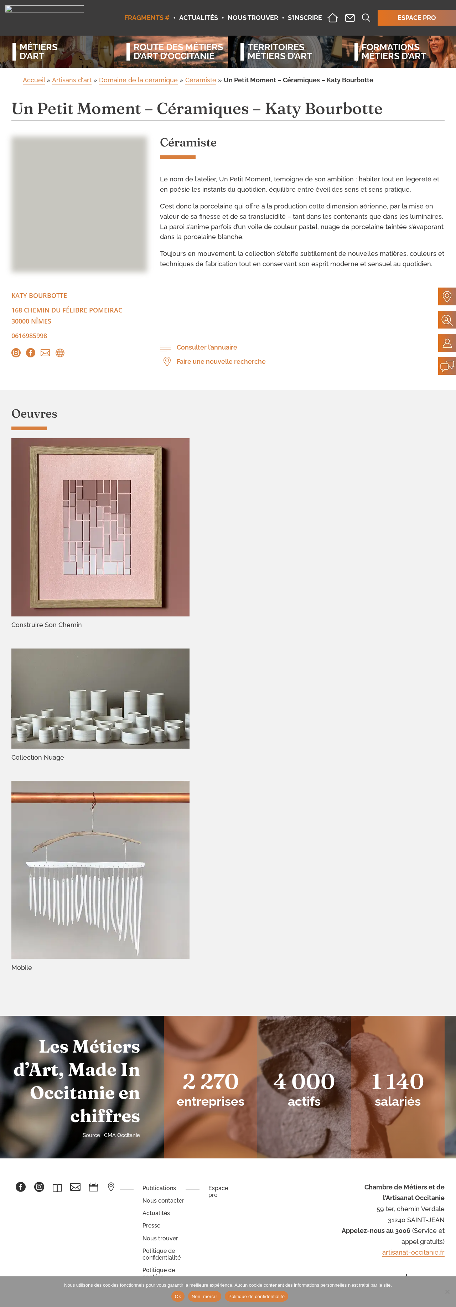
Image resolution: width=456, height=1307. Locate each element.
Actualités (156, 1213)
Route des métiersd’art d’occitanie (175, 52)
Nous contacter (163, 1200)
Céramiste (200, 80)
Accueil (34, 80)
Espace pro (218, 1191)
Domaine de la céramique (138, 80)
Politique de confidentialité (161, 1254)
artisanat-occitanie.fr (413, 1252)
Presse (151, 1225)
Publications (159, 1188)
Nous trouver (160, 1238)
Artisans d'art (72, 80)
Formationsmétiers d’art (394, 52)
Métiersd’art (38, 52)
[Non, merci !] (447, 1291)
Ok (178, 1296)
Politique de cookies (158, 1273)
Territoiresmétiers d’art (280, 52)
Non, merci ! (205, 1296)
